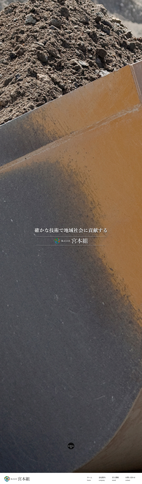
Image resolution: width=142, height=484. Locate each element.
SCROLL (71, 446)
